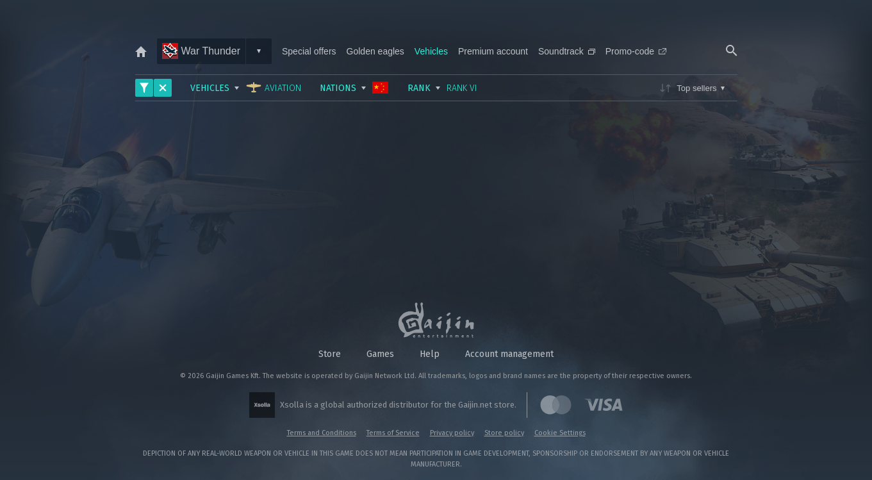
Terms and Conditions (321, 433)
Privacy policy (452, 433)
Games (380, 354)
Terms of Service (393, 433)
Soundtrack (566, 51)
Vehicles (431, 51)
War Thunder (201, 51)
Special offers (309, 51)
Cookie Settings (560, 433)
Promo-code (635, 51)
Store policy (504, 433)
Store (329, 354)
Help (430, 354)
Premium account (493, 51)
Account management (509, 354)
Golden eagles (375, 51)
